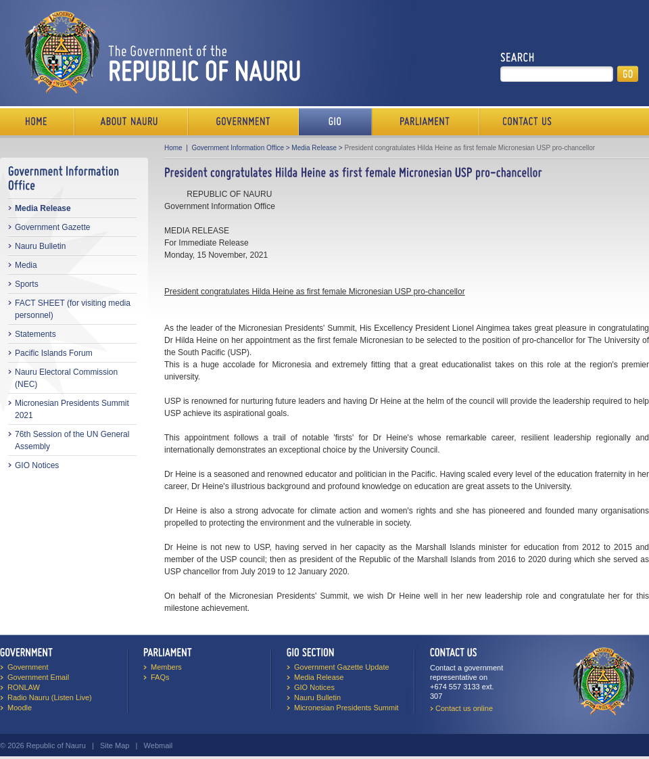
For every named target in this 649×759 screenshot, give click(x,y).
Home (37, 121)
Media (26, 265)
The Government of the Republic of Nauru (160, 51)
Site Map (114, 745)
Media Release (43, 208)
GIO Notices (37, 465)
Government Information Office (237, 148)
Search (517, 57)
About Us (131, 121)
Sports (27, 284)
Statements (35, 334)
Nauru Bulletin (40, 246)
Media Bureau (335, 121)
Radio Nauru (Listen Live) (49, 697)
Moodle (19, 708)
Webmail (158, 745)
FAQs (160, 677)
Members (166, 667)
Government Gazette (52, 227)
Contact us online (464, 708)
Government (243, 121)
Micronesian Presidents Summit (346, 708)
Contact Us (524, 121)
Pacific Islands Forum (54, 353)
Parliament (425, 121)
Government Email (38, 677)
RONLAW (23, 687)
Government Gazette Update (341, 667)
